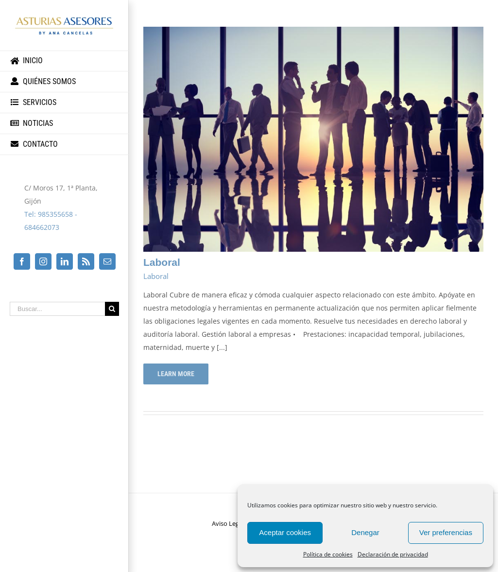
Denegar (365, 532)
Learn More (175, 374)
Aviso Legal (228, 523)
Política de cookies (328, 554)
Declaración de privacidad (393, 554)
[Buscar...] (57, 309)
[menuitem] (64, 61)
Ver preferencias (445, 532)
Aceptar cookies (285, 532)
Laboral (161, 262)
